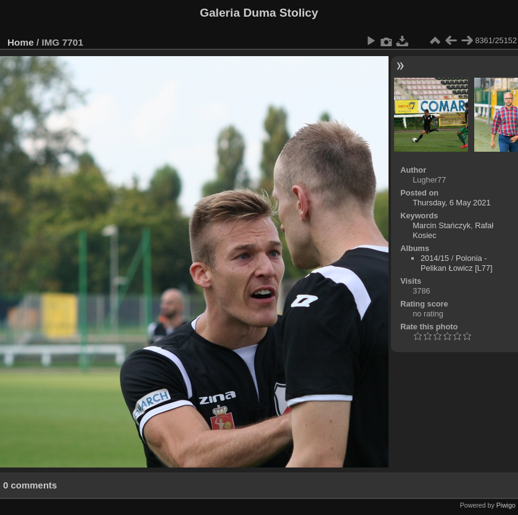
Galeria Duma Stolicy (259, 12)
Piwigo (506, 505)
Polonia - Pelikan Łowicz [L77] (457, 263)
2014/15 (435, 258)
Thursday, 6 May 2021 (451, 202)
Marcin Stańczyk (442, 225)
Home (20, 42)
